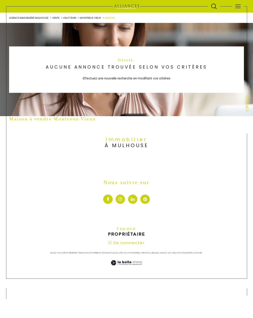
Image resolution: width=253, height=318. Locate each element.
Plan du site (116, 253)
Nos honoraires (132, 253)
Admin (163, 253)
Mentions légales (149, 253)
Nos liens (172, 253)
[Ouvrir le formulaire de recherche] (214, 6)
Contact (247, 103)
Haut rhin (69, 18)
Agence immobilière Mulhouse (28, 18)
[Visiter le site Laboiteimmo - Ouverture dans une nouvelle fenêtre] (126, 267)
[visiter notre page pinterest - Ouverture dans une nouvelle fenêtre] (145, 199)
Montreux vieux (90, 18)
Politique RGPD (185, 253)
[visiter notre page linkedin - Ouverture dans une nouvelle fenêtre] (132, 199)
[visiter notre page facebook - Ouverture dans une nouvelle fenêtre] (107, 199)
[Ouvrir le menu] (238, 6)
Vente (55, 18)
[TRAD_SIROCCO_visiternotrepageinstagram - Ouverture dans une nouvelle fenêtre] (120, 199)
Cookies (198, 253)
